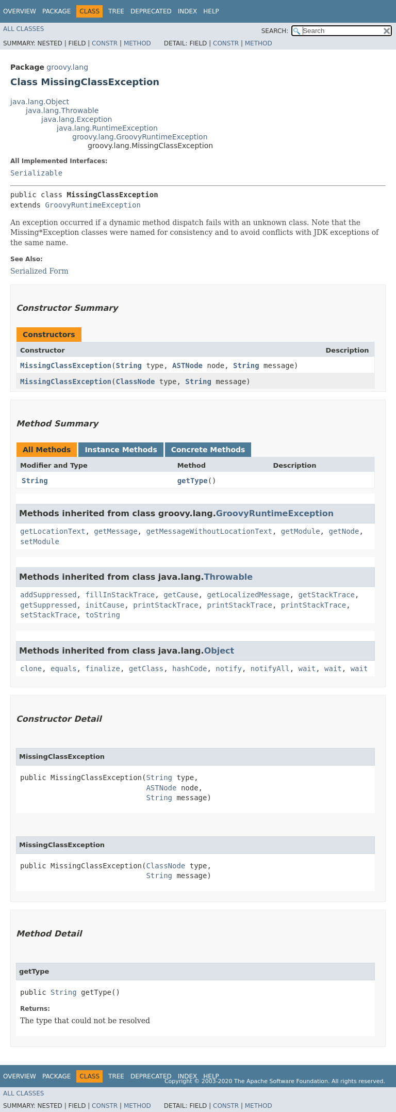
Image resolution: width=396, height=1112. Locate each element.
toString (102, 615)
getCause (180, 595)
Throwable (228, 577)
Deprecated (151, 11)
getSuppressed (48, 605)
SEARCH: (275, 31)
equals (64, 668)
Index (187, 11)
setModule (39, 541)
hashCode (189, 668)
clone (31, 668)
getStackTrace (326, 595)
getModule (300, 531)
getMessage (115, 531)
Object (219, 651)
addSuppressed (48, 595)
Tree (116, 11)
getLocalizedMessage (248, 595)
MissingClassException (65, 365)
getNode (343, 531)
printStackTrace (165, 605)
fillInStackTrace (120, 595)
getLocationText (52, 531)
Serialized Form (39, 271)
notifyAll (270, 668)
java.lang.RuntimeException (107, 128)
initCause (104, 605)
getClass (146, 668)
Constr (105, 43)
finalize (102, 668)
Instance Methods (121, 450)
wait (307, 668)
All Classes (23, 29)
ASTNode (187, 365)
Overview (19, 11)
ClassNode (135, 381)
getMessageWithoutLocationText (209, 531)
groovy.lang (67, 67)
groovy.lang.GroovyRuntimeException (140, 137)
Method (137, 43)
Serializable (36, 173)
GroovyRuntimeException (92, 205)
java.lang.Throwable (62, 110)
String (129, 365)
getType (192, 480)
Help (211, 11)
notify (229, 668)
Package (56, 11)
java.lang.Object (39, 102)
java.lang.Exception (76, 119)
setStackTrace (48, 615)
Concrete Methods (208, 450)
